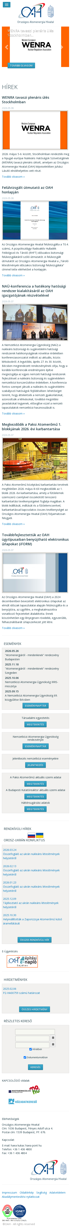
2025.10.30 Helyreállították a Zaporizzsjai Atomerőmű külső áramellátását (32, 919)
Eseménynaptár (35, 705)
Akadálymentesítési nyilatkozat (21, 1196)
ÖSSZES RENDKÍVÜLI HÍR (34, 940)
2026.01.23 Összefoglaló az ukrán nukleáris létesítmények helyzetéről (31, 887)
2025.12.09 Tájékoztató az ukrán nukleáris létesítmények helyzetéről (31, 903)
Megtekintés (35, 724)
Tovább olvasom (21, 65)
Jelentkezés (35, 765)
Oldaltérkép (27, 1192)
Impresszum (9, 1192)
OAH (36, 12)
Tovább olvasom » (13, 176)
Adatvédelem (57, 1192)
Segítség (41, 1192)
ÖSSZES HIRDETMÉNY (35, 1009)
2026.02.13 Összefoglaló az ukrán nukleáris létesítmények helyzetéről (31, 870)
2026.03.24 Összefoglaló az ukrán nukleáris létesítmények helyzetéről (31, 854)
